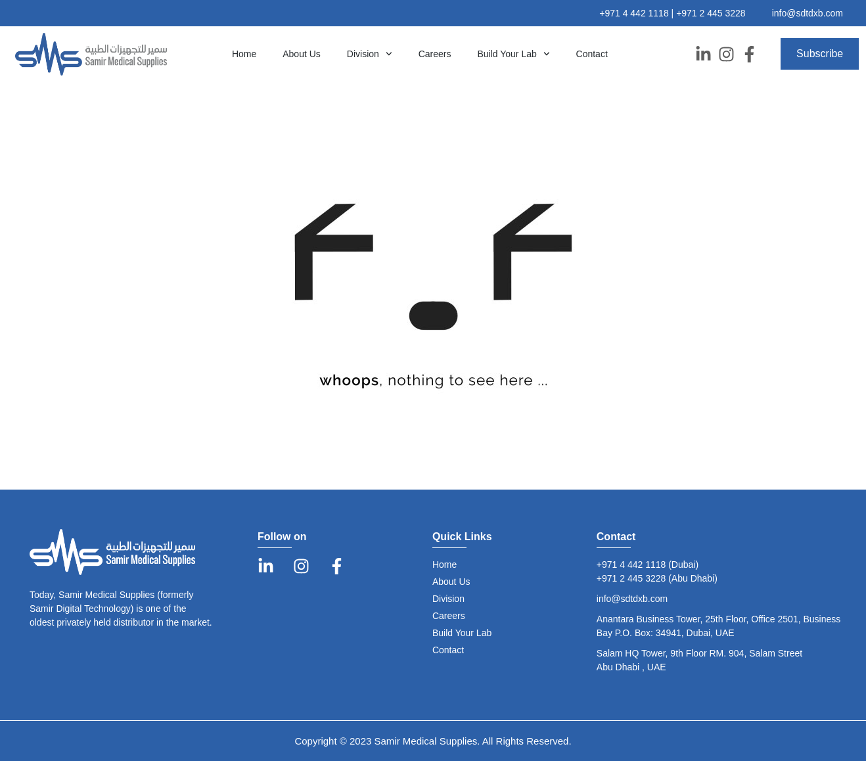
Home (244, 54)
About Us (302, 54)
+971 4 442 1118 (635, 13)
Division (369, 54)
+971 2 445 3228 (711, 13)
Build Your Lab (513, 54)
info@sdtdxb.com (807, 13)
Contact (592, 54)
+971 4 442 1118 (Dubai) (647, 564)
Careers (435, 54)
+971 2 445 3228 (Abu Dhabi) (657, 578)
